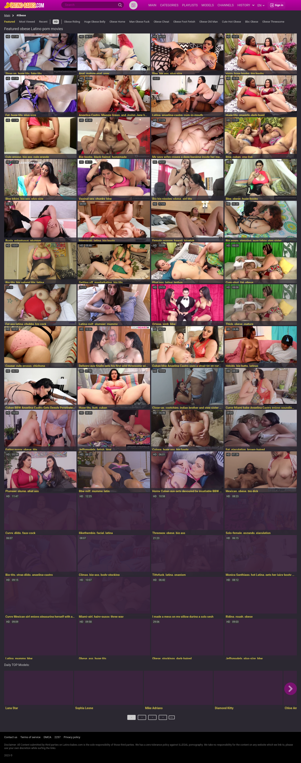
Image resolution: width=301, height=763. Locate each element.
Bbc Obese (251, 21)
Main (7, 15)
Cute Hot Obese (231, 21)
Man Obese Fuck (139, 21)
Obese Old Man (208, 21)
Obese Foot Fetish (184, 21)
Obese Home (117, 21)
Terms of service (30, 737)
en (261, 5)
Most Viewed (27, 21)
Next (172, 719)
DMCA (47, 737)
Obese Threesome (273, 21)
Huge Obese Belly (94, 21)
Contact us (10, 737)
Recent (43, 21)
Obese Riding (72, 21)
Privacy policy (72, 737)
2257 (58, 737)
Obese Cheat (161, 21)
